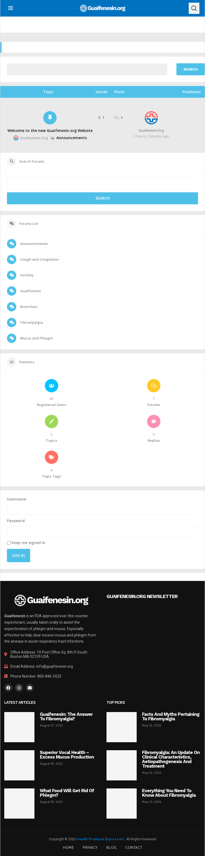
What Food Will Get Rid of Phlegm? (67, 793)
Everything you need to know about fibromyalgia (169, 793)
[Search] (194, 8)
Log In (18, 555)
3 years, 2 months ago (151, 136)
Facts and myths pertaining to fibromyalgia (170, 716)
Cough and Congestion (39, 259)
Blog (111, 847)
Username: (17, 499)
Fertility (26, 275)
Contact (133, 847)
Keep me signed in (28, 543)
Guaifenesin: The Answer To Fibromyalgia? (66, 716)
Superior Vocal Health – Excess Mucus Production (67, 755)
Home (68, 847)
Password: (16, 521)
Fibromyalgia (31, 322)
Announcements (71, 137)
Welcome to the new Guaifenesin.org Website (50, 130)
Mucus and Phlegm (36, 338)
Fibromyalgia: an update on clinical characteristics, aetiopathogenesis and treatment (171, 759)
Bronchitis (28, 306)
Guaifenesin (30, 290)
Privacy (90, 847)
